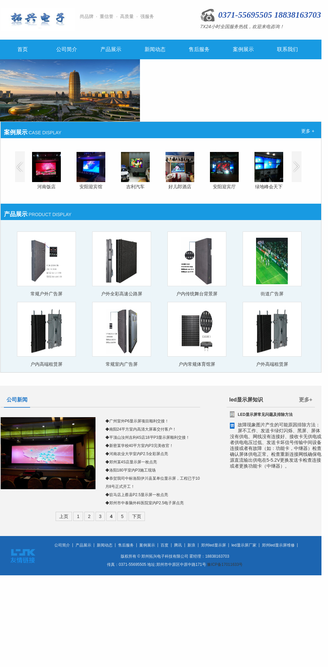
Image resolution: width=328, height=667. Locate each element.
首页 (22, 49)
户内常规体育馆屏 (197, 364)
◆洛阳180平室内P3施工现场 (130, 470)
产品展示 (110, 49)
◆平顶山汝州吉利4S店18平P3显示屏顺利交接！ (147, 437)
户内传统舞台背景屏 (196, 293)
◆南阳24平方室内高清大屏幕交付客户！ (140, 429)
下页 (136, 516)
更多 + (307, 131)
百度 (164, 545)
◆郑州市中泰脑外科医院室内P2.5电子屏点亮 (144, 503)
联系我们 (287, 49)
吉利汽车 (135, 186)
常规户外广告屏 (46, 293)
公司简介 (66, 49)
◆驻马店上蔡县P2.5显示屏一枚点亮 (136, 494)
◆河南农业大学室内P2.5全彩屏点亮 (136, 454)
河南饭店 (46, 186)
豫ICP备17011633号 (225, 564)
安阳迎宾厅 (224, 186)
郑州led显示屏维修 (278, 545)
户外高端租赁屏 (272, 364)
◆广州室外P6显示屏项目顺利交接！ (137, 421)
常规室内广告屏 (122, 364)
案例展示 (243, 49)
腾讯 (178, 545)
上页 (63, 516)
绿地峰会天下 (269, 186)
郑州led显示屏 (213, 545)
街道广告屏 (272, 293)
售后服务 (199, 49)
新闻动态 (155, 49)
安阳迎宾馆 (90, 186)
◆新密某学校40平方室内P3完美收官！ (139, 445)
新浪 (191, 545)
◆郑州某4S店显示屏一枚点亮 (131, 462)
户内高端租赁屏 (46, 364)
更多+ (305, 399)
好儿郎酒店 (179, 186)
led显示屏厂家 (244, 545)
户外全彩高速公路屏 (121, 293)
